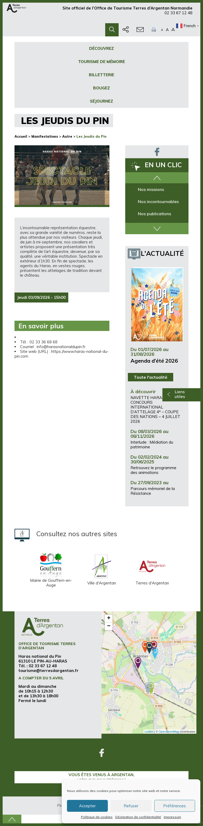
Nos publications (154, 213)
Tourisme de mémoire (101, 61)
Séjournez (101, 101)
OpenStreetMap (169, 731)
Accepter (87, 805)
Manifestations (44, 136)
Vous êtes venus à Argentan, (101, 777)
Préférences (174, 805)
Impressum (172, 817)
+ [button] (108, 618)
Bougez (101, 87)
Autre (67, 136)
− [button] (108, 626)
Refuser (131, 805)
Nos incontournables (158, 201)
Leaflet (149, 731)
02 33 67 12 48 (178, 15)
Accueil (20, 136)
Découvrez (101, 48)
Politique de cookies (97, 817)
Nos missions (151, 189)
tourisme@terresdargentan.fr (48, 670)
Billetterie (101, 74)
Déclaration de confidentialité (138, 817)
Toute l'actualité (150, 377)
